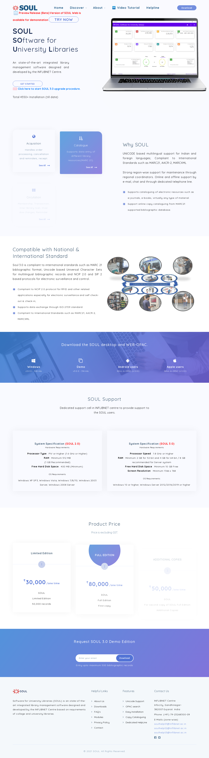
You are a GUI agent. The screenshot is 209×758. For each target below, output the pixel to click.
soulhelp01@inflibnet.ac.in (170, 723)
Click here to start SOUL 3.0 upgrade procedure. (46, 88)
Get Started (27, 83)
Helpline (152, 8)
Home (58, 8)
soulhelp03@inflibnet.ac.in (170, 732)
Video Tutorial (126, 7)
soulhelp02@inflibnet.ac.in (170, 728)
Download (187, 8)
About (98, 8)
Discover (77, 8)
